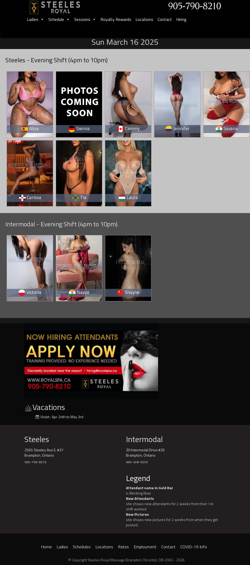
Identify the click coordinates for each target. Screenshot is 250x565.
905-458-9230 (137, 462)
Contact (165, 19)
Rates (123, 547)
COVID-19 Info (193, 547)
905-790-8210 (35, 462)
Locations (144, 19)
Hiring (181, 19)
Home (46, 547)
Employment (145, 547)
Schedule (59, 19)
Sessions (85, 19)
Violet (44, 417)
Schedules (82, 547)
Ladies (35, 19)
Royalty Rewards (115, 19)
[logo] (60, 5)
